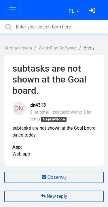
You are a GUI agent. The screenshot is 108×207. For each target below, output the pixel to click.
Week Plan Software (58, 48)
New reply (54, 196)
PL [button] (72, 11)
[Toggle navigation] (13, 10)
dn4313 (38, 105)
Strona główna (18, 48)
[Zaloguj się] (93, 11)
